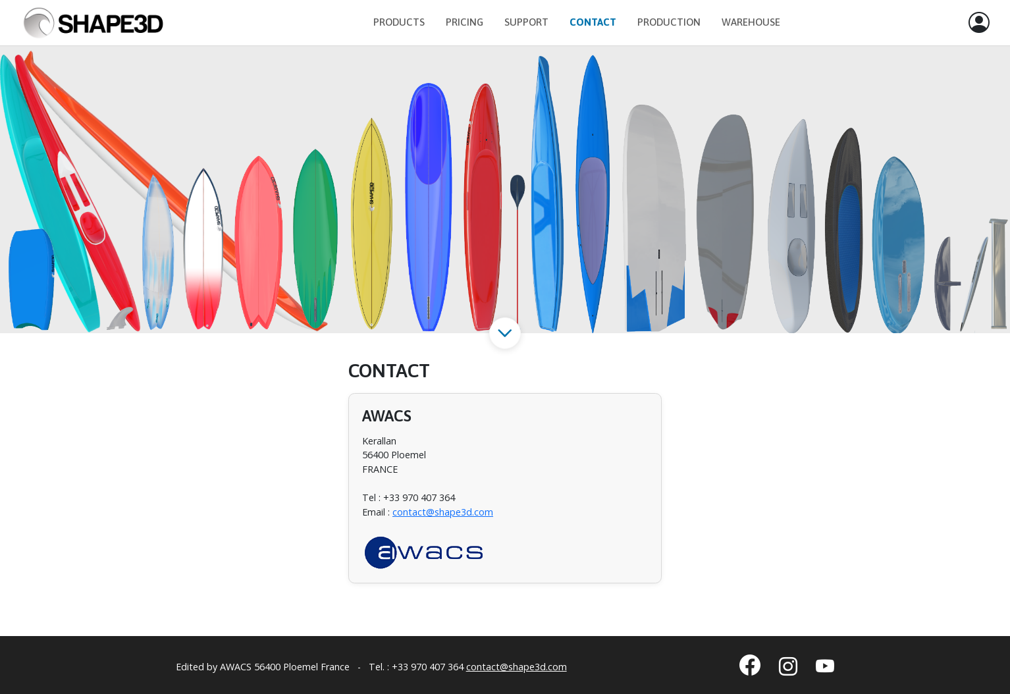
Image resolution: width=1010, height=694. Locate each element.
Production (669, 22)
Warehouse (751, 22)
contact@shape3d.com (442, 512)
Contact (593, 22)
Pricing (464, 22)
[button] (979, 23)
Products (399, 22)
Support (526, 22)
